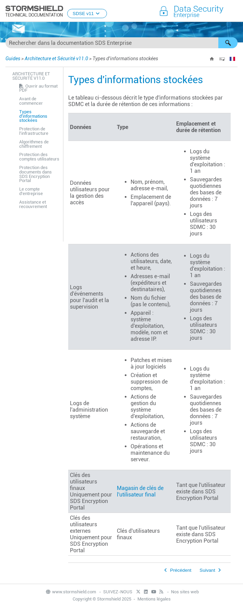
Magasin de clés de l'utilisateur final (140, 491)
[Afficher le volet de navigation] (235, 11)
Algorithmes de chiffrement (34, 144)
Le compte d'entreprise (31, 191)
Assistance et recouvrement (33, 204)
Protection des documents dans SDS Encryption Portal (35, 174)
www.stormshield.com (70, 591)
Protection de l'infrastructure (33, 131)
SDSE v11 (87, 13)
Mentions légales (154, 599)
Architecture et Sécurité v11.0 (56, 58)
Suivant (207, 570)
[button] (228, 42)
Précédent (180, 570)
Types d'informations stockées (33, 116)
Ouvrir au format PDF (38, 88)
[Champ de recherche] (121, 42)
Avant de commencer (31, 101)
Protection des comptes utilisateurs (39, 157)
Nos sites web (185, 591)
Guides (12, 58)
